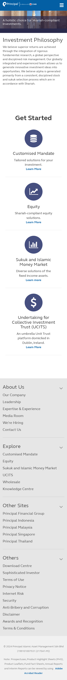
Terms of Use (13, 579)
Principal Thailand (18, 541)
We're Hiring (13, 423)
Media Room (13, 416)
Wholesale (11, 482)
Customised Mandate (20, 454)
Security (9, 600)
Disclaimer (11, 614)
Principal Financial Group (23, 513)
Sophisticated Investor (21, 573)
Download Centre (17, 566)
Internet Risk (13, 593)
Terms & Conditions (19, 628)
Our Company (14, 395)
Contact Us (12, 429)
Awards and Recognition (23, 621)
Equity (8, 461)
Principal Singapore (19, 534)
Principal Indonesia (18, 520)
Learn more (33, 280)
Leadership (12, 402)
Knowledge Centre (18, 489)
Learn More (33, 169)
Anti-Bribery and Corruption (26, 607)
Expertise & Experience (21, 409)
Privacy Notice (14, 586)
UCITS (8, 475)
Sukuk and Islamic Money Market (30, 468)
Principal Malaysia (17, 527)
